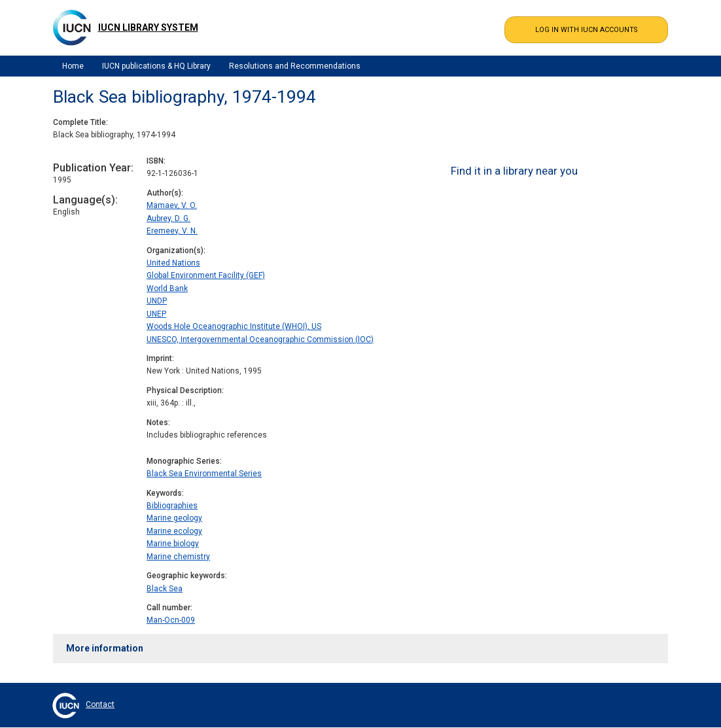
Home (73, 66)
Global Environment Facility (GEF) (206, 275)
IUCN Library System (148, 27)
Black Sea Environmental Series (204, 473)
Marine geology (174, 518)
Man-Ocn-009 (171, 620)
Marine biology (173, 543)
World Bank (167, 288)
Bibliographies (172, 505)
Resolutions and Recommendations (294, 66)
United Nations (173, 263)
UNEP (156, 314)
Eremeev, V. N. (172, 230)
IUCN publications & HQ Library (156, 66)
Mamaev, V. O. (172, 205)
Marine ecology (174, 531)
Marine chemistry (178, 556)
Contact (100, 704)
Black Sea (165, 588)
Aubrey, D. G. (168, 218)
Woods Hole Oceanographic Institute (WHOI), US (234, 326)
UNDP (157, 300)
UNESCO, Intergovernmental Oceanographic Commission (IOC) (260, 339)
